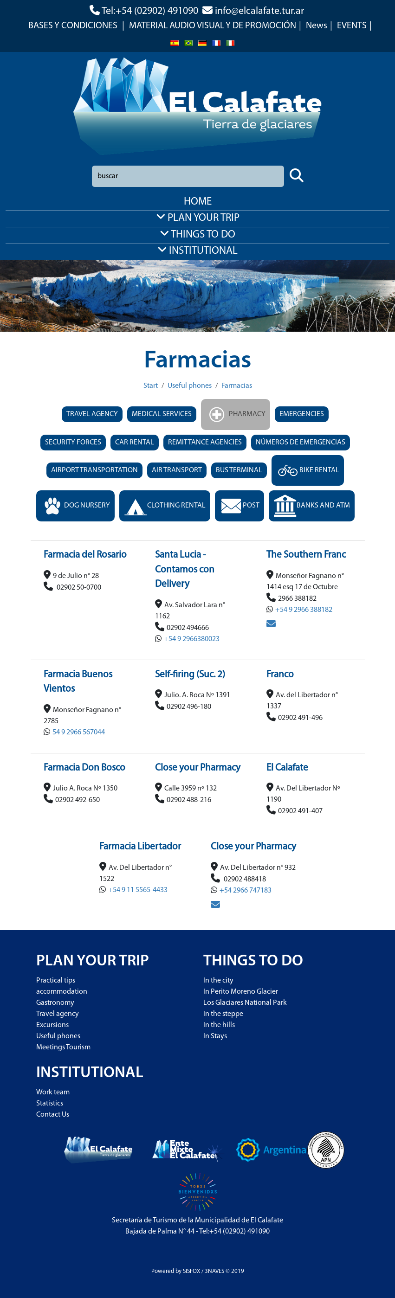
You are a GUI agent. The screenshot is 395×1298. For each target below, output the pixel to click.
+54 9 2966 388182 (303, 610)
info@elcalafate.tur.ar (259, 11)
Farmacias (236, 386)
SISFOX (191, 1271)
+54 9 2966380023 (192, 639)
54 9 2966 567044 (78, 732)
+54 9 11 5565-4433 (138, 890)
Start (150, 386)
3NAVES (214, 1271)
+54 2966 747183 (246, 890)
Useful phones (190, 386)
